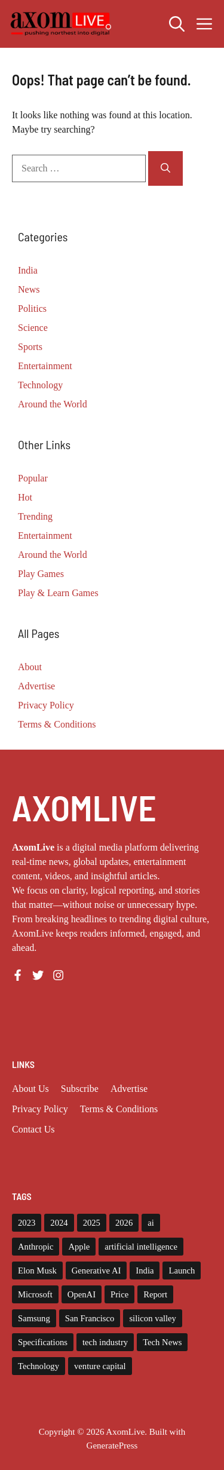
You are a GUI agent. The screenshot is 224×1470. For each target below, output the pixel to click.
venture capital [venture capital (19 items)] (100, 1366)
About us (30, 1089)
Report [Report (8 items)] (155, 1294)
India (28, 270)
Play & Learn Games (58, 593)
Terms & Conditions (57, 724)
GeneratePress (112, 1445)
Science (33, 328)
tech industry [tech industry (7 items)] (105, 1342)
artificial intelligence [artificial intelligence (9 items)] (141, 1246)
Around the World (52, 404)
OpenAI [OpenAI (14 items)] (81, 1294)
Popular (33, 478)
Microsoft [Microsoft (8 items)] (35, 1294)
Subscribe (80, 1089)
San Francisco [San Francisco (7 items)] (90, 1318)
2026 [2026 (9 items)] (124, 1222)
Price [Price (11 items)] (119, 1294)
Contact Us (33, 1129)
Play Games (41, 574)
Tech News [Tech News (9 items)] (162, 1342)
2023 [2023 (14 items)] (26, 1222)
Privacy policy (40, 1109)
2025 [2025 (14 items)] (91, 1222)
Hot (25, 497)
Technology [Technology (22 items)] (38, 1366)
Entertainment (45, 366)
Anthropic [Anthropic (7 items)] (35, 1246)
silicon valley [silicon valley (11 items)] (152, 1318)
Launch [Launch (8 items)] (181, 1270)
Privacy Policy (46, 705)
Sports (30, 347)
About (30, 667)
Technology (40, 385)
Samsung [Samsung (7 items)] (34, 1318)
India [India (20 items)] (145, 1270)
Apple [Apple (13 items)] (79, 1246)
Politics (32, 308)
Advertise (36, 686)
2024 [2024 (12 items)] (58, 1222)
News (28, 289)
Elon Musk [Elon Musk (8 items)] (37, 1270)
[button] (177, 24)
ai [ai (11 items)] (151, 1222)
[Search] (165, 168)
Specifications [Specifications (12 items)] (42, 1342)
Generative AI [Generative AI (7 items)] (96, 1270)
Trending (35, 516)
